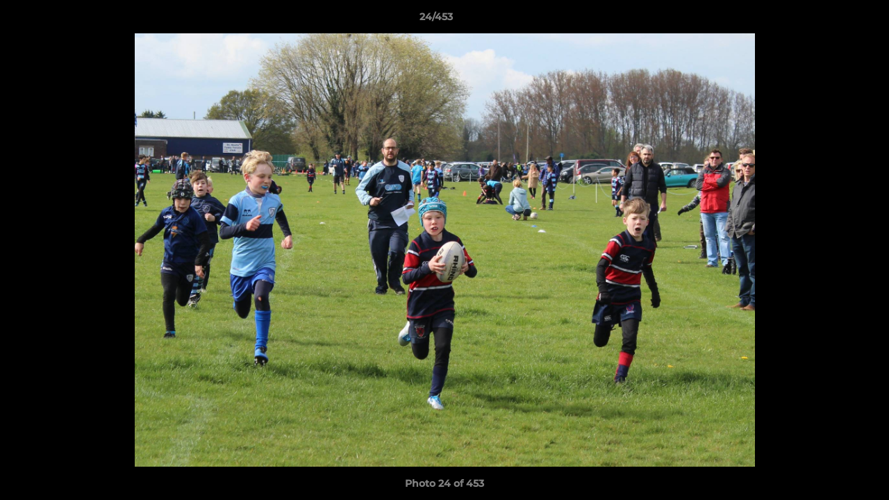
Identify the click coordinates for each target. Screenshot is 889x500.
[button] (830, 20)
